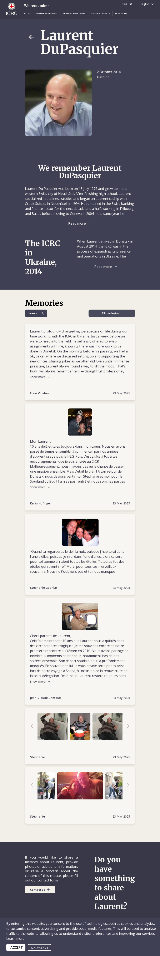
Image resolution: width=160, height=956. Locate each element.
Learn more (15, 938)
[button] (27, 13)
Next (126, 726)
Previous (34, 726)
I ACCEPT (16, 947)
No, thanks (39, 948)
